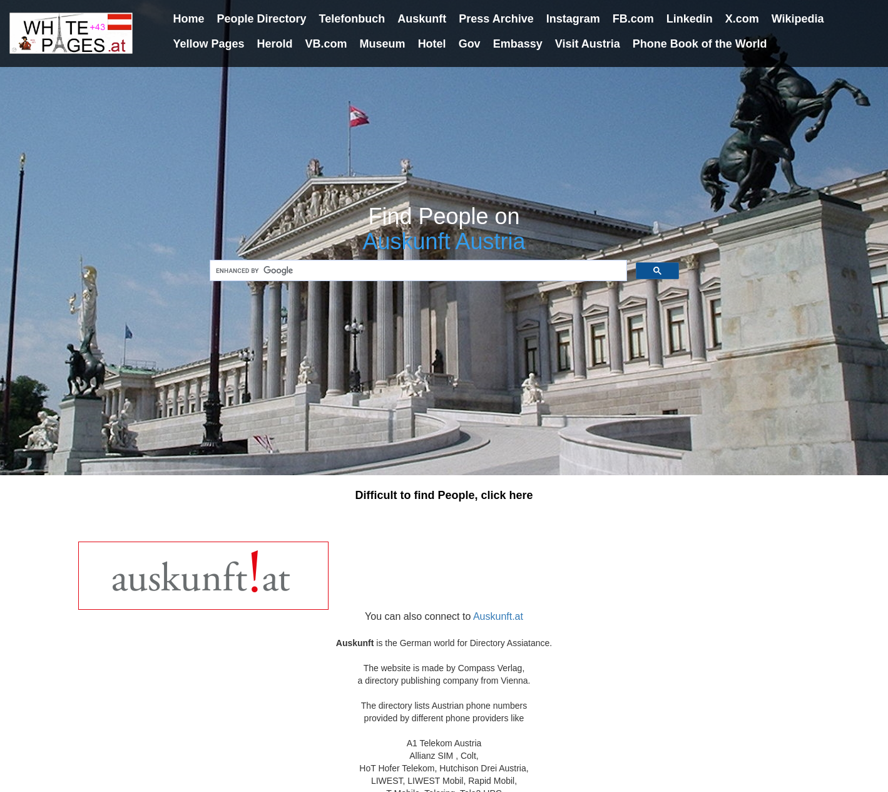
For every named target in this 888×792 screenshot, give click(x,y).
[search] (417, 271)
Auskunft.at (498, 616)
